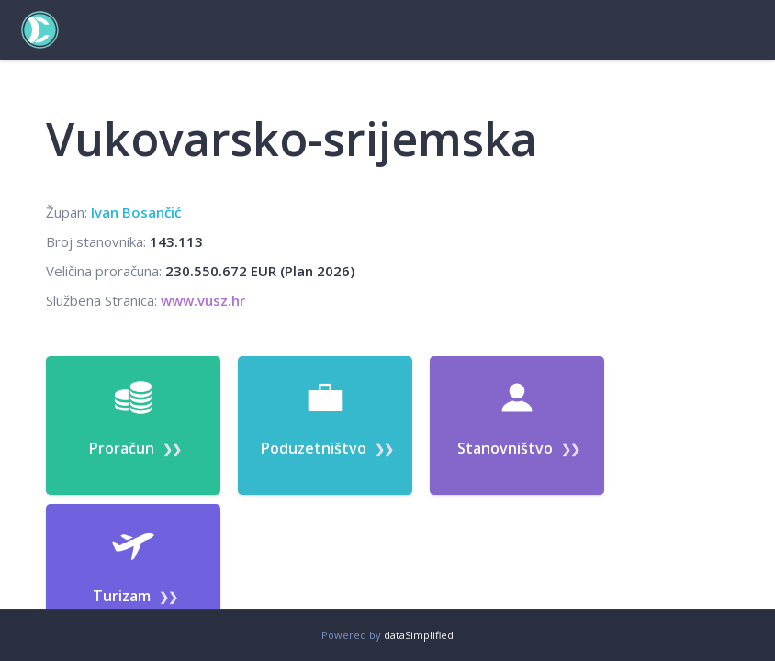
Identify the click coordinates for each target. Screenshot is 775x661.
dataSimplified (419, 635)
